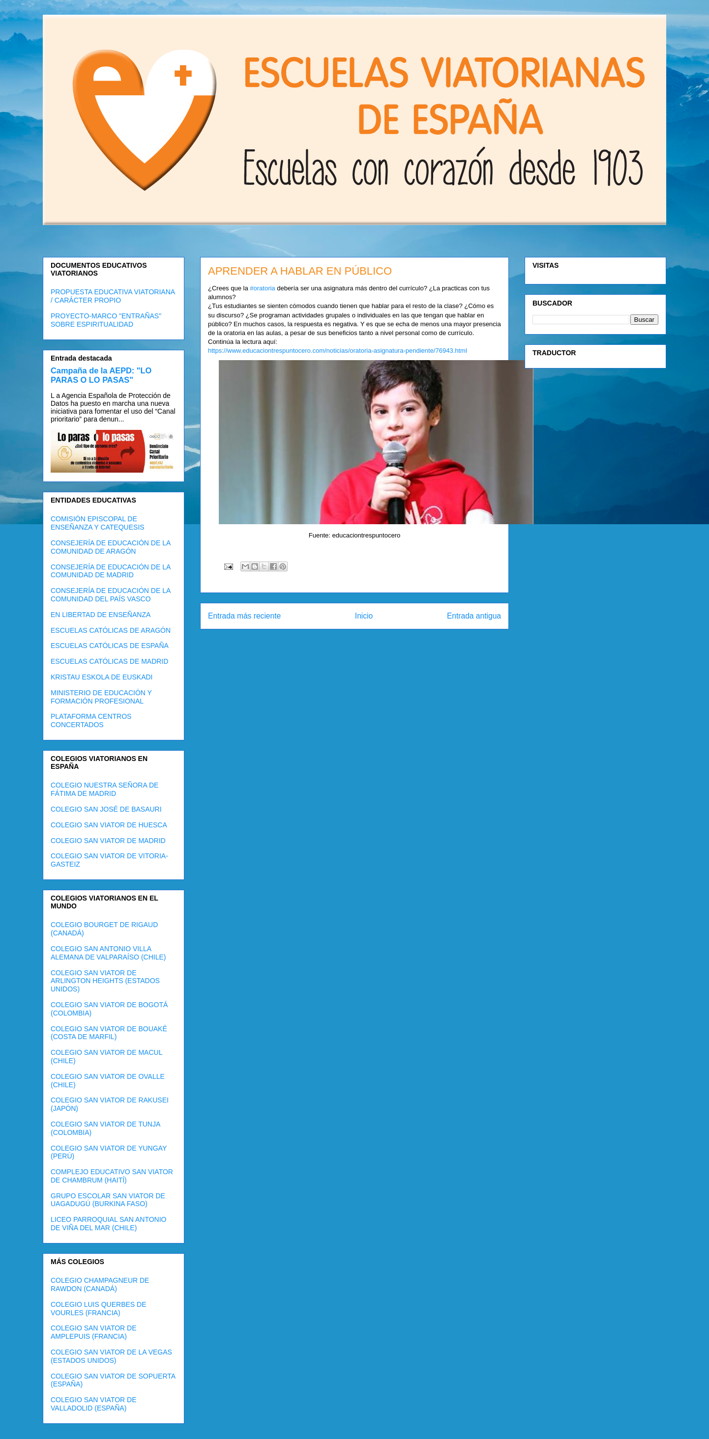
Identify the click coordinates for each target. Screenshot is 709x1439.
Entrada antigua (474, 616)
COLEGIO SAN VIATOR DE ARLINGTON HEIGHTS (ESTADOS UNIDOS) (105, 981)
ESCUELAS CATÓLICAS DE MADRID (109, 661)
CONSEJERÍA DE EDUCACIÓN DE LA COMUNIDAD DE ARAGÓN (111, 547)
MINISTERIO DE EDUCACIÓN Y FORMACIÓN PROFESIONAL (101, 697)
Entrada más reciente (244, 616)
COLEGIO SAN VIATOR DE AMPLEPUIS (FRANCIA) (94, 1332)
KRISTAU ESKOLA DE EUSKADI (101, 677)
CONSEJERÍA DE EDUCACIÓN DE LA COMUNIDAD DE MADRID (111, 571)
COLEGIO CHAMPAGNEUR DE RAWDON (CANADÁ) (100, 1284)
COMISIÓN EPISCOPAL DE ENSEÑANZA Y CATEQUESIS (98, 523)
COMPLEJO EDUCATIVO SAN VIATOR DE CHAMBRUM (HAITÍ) (112, 1176)
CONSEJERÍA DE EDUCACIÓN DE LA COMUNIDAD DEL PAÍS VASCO (111, 595)
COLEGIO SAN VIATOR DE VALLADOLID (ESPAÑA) (94, 1404)
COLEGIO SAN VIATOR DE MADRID (108, 841)
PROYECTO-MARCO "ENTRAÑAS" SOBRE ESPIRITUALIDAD (106, 320)
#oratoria (262, 288)
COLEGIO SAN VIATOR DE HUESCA (109, 825)
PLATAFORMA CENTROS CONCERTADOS (91, 720)
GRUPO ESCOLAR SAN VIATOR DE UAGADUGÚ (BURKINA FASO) (108, 1200)
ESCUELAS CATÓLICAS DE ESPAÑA (110, 645)
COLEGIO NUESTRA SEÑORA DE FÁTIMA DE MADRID (104, 789)
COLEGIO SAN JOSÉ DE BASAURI (106, 809)
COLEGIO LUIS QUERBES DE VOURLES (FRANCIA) (99, 1308)
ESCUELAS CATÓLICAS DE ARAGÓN (111, 630)
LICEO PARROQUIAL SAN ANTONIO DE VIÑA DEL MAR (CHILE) (108, 1223)
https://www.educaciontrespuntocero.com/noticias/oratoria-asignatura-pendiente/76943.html (337, 350)
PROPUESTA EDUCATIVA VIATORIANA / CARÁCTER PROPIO (113, 296)
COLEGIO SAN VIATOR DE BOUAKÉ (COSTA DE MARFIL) (109, 1033)
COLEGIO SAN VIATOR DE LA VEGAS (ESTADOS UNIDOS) (111, 1356)
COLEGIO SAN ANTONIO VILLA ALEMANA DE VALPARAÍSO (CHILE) (108, 953)
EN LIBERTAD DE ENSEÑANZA (100, 615)
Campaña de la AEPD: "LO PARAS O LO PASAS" (101, 375)
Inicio (364, 616)
